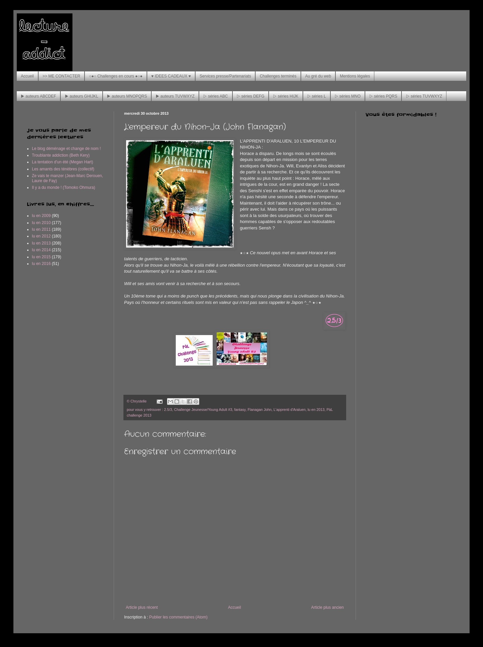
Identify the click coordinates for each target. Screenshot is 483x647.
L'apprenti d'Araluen (290, 410)
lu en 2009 (41, 215)
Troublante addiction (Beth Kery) (61, 155)
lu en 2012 (41, 236)
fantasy (240, 410)
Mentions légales (355, 76)
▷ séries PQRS (383, 96)
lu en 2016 (41, 263)
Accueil (27, 76)
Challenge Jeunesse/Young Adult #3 (203, 410)
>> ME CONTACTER (61, 76)
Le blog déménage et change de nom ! (66, 148)
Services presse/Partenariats (225, 76)
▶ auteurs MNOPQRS (127, 96)
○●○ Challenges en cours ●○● (116, 76)
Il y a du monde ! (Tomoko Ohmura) (63, 187)
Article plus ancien (327, 607)
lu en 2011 (41, 229)
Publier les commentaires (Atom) (178, 617)
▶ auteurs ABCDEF (38, 96)
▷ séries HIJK (285, 96)
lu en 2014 (41, 250)
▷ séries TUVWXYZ (424, 96)
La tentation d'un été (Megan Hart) (62, 162)
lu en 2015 (41, 257)
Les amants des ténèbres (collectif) (63, 169)
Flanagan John (259, 410)
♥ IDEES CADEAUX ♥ (171, 76)
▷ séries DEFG (251, 96)
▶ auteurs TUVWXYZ (175, 96)
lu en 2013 (316, 410)
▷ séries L (316, 96)
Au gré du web (318, 76)
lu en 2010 (41, 222)
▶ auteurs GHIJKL (81, 96)
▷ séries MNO (348, 96)
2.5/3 (168, 410)
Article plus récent (142, 607)
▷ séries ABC (215, 96)
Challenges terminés (278, 76)
